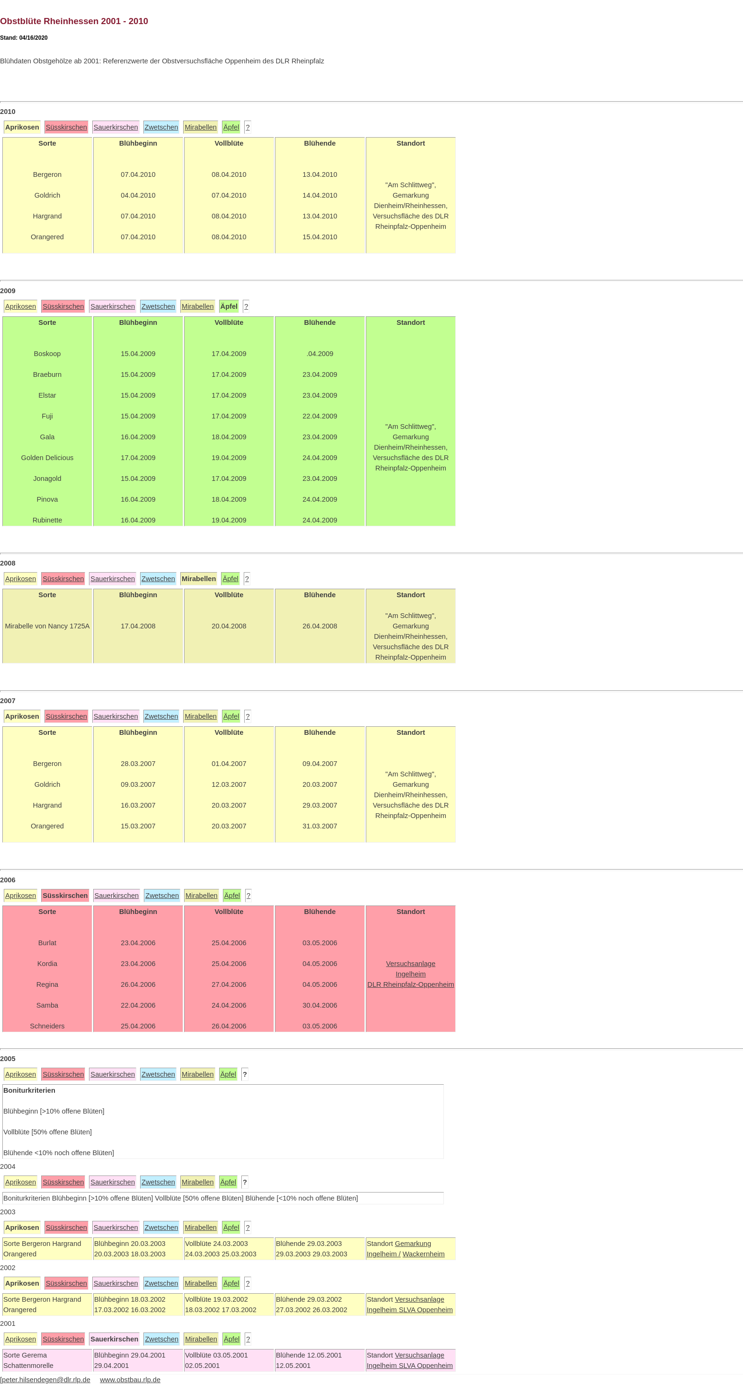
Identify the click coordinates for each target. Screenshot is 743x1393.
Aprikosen (20, 306)
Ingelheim (383, 1310)
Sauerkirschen (116, 127)
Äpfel (231, 127)
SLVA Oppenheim (426, 1310)
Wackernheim (424, 1254)
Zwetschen (161, 127)
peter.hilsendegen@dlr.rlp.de (46, 1380)
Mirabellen (201, 127)
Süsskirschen (66, 127)
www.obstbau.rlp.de (130, 1380)
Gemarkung (413, 1243)
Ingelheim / (384, 1254)
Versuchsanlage (419, 1299)
